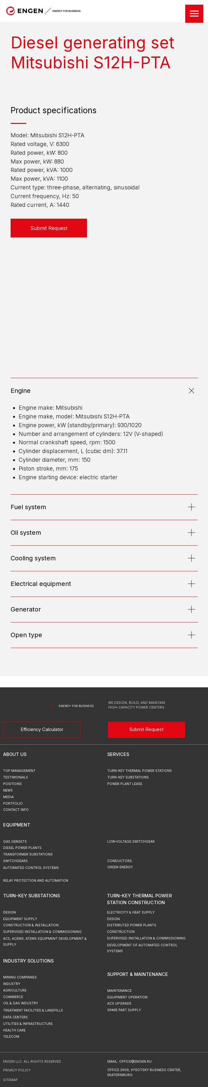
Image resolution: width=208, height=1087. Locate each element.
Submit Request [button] (146, 729)
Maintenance (119, 991)
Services (118, 754)
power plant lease (124, 784)
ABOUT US (15, 754)
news (8, 790)
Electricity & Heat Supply (131, 912)
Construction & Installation (31, 925)
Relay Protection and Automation (35, 881)
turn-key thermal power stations (139, 771)
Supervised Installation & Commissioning (146, 938)
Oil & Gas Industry (20, 1003)
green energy (120, 867)
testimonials (15, 777)
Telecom (11, 1037)
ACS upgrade (119, 1004)
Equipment (16, 825)
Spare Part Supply (124, 1010)
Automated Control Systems (31, 868)
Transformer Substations (28, 854)
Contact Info (16, 810)
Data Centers (15, 1017)
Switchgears (15, 861)
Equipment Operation (127, 997)
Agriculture (15, 990)
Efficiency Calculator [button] (42, 729)
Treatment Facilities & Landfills (33, 1010)
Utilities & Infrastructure (28, 1024)
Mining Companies (20, 977)
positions (12, 784)
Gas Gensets (15, 842)
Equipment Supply (20, 919)
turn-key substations (128, 777)
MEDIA (8, 797)
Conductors (119, 861)
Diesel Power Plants (22, 848)
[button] (49, 228)
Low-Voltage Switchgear (131, 842)
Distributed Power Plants (131, 925)
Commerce (13, 997)
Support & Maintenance (137, 974)
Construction (121, 932)
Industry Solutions (28, 961)
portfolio (13, 804)
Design (113, 919)
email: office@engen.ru (129, 1062)
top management (19, 771)
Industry (11, 984)
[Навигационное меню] (194, 14)
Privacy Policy (17, 1070)
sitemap (10, 1080)
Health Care (14, 1030)
